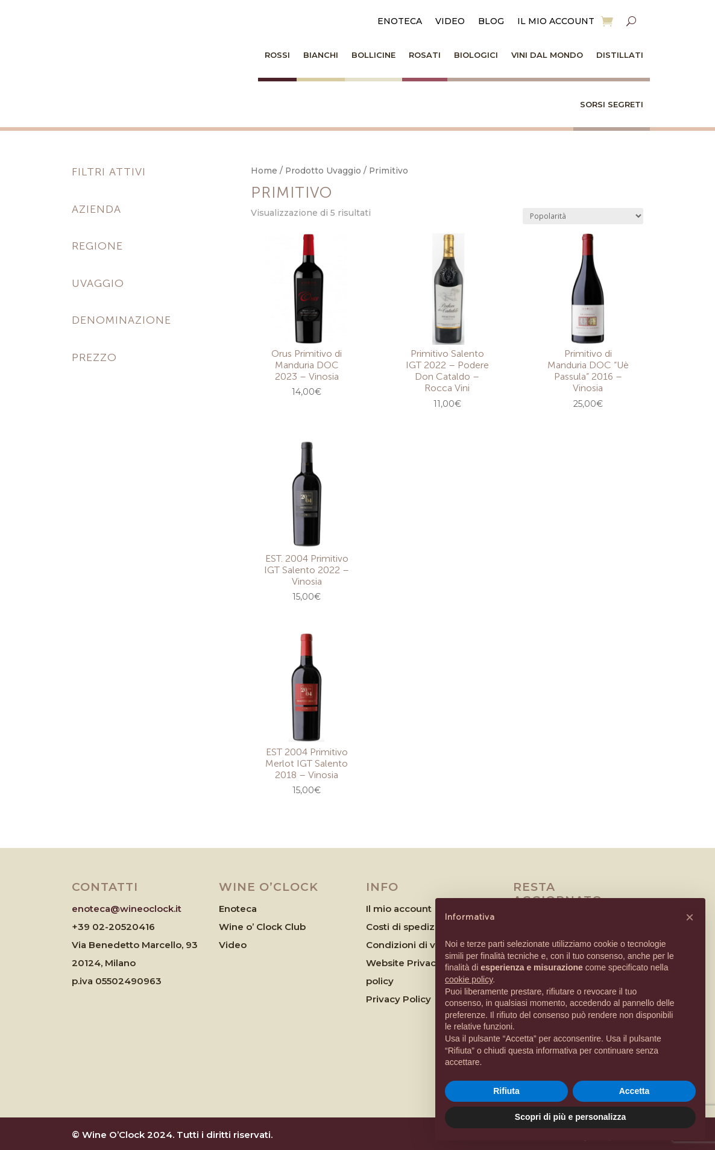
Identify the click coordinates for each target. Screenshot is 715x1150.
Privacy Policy (398, 999)
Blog (491, 22)
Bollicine (373, 55)
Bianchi (320, 55)
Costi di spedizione (410, 926)
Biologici (476, 55)
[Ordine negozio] (583, 216)
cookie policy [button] (469, 979)
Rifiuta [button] (506, 1091)
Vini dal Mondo (547, 55)
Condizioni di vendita (415, 944)
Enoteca (399, 22)
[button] (689, 917)
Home (264, 170)
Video (450, 22)
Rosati (425, 55)
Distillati (619, 55)
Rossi (277, 55)
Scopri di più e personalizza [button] (570, 1117)
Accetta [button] (634, 1091)
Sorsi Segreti (611, 104)
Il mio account (555, 22)
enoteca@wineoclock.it (126, 908)
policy (380, 981)
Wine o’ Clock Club (262, 926)
